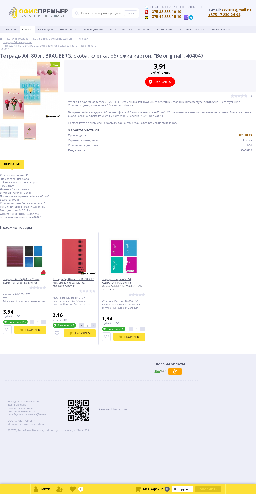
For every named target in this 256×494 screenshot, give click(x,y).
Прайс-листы (68, 29)
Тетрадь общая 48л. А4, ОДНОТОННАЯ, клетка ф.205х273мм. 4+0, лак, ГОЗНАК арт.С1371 (122, 284)
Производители (92, 29)
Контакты (144, 29)
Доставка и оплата (120, 29)
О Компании (164, 29)
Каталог (27, 29)
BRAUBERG (245, 135)
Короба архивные (221, 29)
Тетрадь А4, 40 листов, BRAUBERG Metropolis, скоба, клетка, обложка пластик (73, 282)
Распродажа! (46, 29)
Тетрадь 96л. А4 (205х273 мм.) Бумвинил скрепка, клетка (21, 280)
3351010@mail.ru (236, 9)
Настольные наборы (191, 29)
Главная (11, 29)
